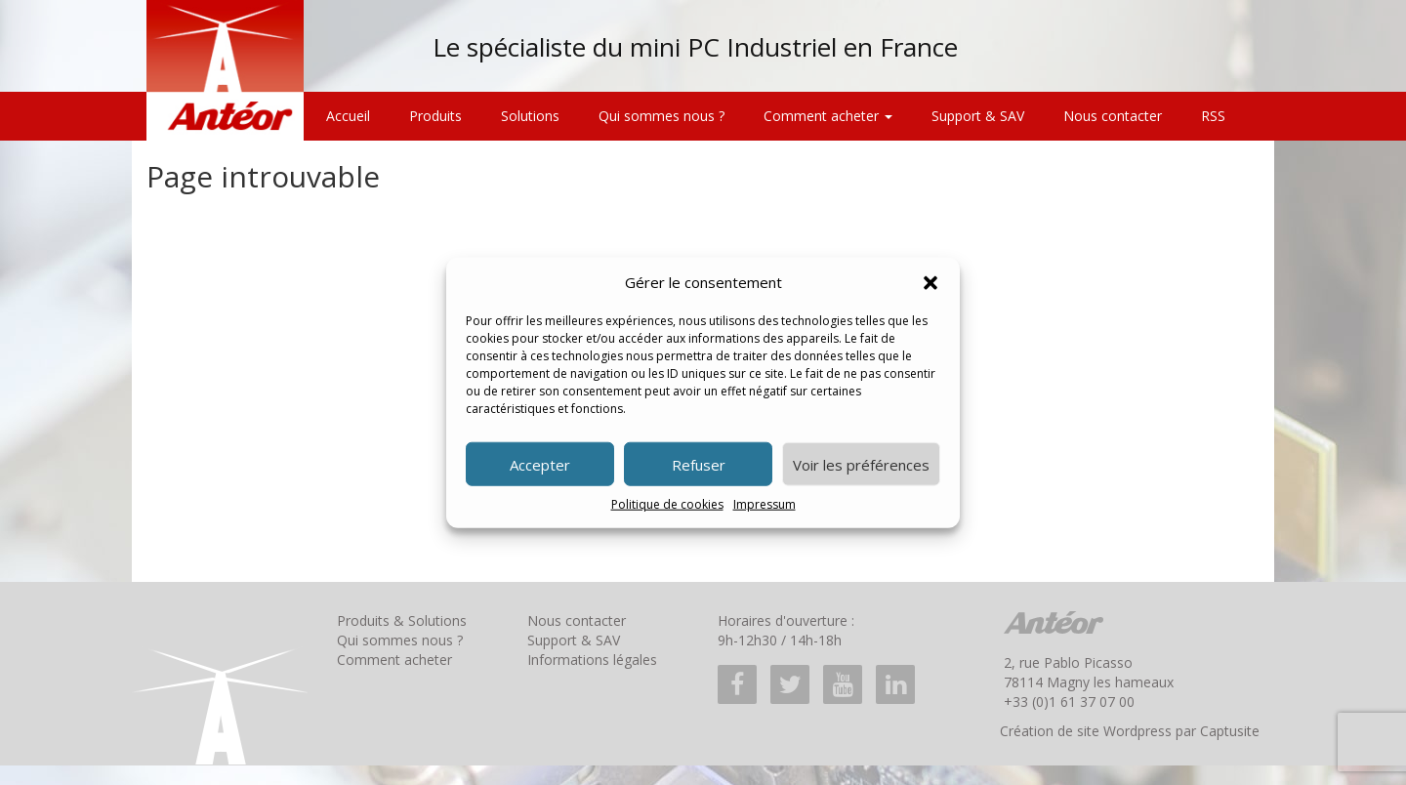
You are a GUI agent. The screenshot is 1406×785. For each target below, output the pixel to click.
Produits (435, 115)
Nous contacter (1112, 115)
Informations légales (592, 659)
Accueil (348, 115)
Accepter (540, 465)
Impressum (764, 504)
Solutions (530, 115)
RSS (1213, 115)
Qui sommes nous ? (661, 115)
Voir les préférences (861, 465)
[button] (930, 282)
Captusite (1230, 731)
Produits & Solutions (402, 620)
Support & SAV (977, 115)
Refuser (698, 465)
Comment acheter (828, 115)
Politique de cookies (667, 504)
